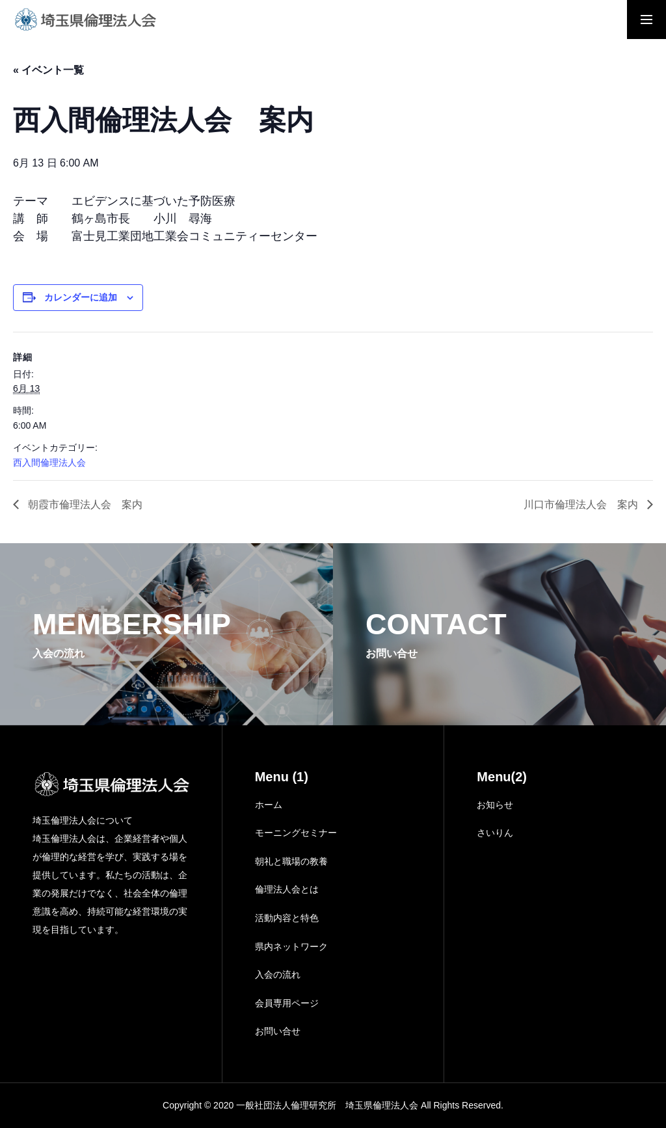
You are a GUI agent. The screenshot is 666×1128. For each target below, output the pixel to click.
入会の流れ (277, 974)
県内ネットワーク (291, 946)
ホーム (268, 804)
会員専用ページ (287, 1003)
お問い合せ (277, 1031)
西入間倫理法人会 (49, 462)
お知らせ (495, 804)
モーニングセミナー (296, 832)
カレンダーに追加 (80, 297)
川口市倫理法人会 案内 (582, 504)
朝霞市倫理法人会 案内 (83, 504)
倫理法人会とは (287, 889)
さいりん (495, 832)
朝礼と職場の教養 (291, 861)
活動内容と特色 (287, 918)
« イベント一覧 (48, 69)
